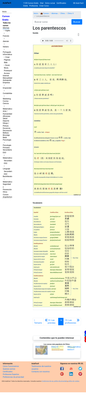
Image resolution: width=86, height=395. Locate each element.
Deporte (6, 121)
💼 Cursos (45, 13)
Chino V (70, 13)
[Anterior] (50, 321)
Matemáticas (8, 109)
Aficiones (6, 116)
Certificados (7, 372)
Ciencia (6, 103)
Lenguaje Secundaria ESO (8, 171)
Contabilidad (8, 93)
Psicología (7, 140)
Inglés (7, 30)
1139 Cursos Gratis (31, 3)
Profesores (33, 6)
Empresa (6, 83)
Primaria (6, 148)
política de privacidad (60, 381)
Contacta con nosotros (40, 372)
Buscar (76, 22)
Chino (62, 13)
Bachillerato (7, 176)
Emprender (7, 88)
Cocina (5, 101)
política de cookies (73, 381)
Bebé (5, 137)
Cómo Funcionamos (11, 366)
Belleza (6, 133)
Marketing (7, 99)
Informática (7, 54)
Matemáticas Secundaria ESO (8, 160)
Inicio (4, 12)
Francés (6, 36)
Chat (42, 3)
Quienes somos (9, 369)
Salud (5, 118)
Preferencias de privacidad (13, 377)
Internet (6, 76)
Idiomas (6, 28)
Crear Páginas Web (7, 60)
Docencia (6, 128)
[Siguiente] (72, 321)
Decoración (7, 130)
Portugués (7, 52)
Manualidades (8, 78)
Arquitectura (8, 197)
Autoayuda (7, 80)
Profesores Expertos (11, 374)
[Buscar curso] (50, 22)
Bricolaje (6, 135)
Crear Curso (44, 6)
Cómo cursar (50, 3)
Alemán (6, 41)
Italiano (6, 47)
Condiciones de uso (48, 381)
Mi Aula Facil (78, 3)
